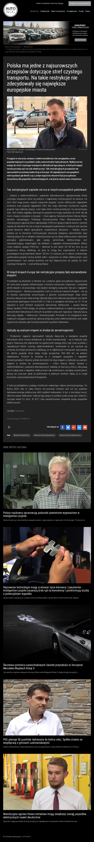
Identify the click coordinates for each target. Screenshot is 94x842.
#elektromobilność (21, 435)
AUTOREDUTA (80, 3)
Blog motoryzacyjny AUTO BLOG (10, 10)
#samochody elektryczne (70, 435)
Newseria (19, 411)
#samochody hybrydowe (44, 435)
